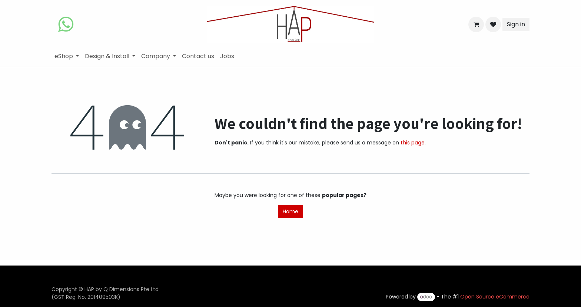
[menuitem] (67, 56)
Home (290, 211)
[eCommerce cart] (476, 24)
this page (413, 142)
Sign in (516, 24)
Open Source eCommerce (494, 296)
